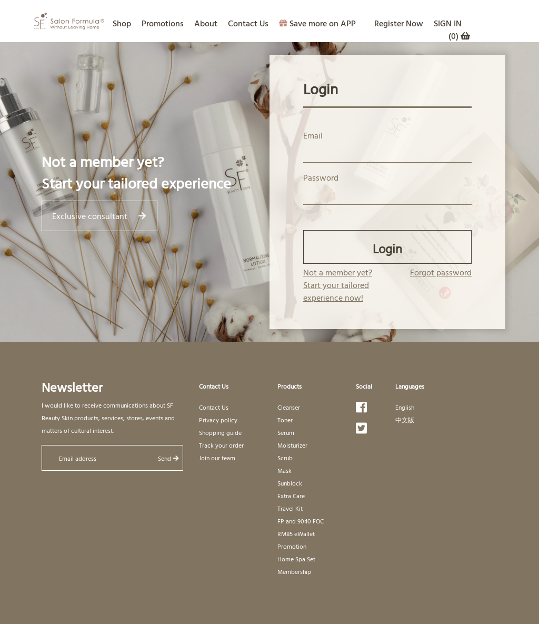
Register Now (398, 23)
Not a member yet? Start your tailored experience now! (337, 285)
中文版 (404, 419)
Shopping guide (220, 432)
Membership (294, 571)
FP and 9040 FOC (300, 521)
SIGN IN (448, 23)
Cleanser (288, 407)
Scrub (285, 457)
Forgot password (441, 272)
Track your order (221, 445)
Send (168, 458)
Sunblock (289, 483)
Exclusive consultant (98, 216)
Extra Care (291, 495)
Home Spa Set (296, 558)
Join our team (217, 457)
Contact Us (248, 23)
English (404, 407)
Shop (122, 23)
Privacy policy (218, 419)
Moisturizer (292, 445)
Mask (284, 470)
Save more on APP (317, 23)
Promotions (163, 23)
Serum (285, 432)
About (205, 23)
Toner (285, 419)
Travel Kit (290, 508)
